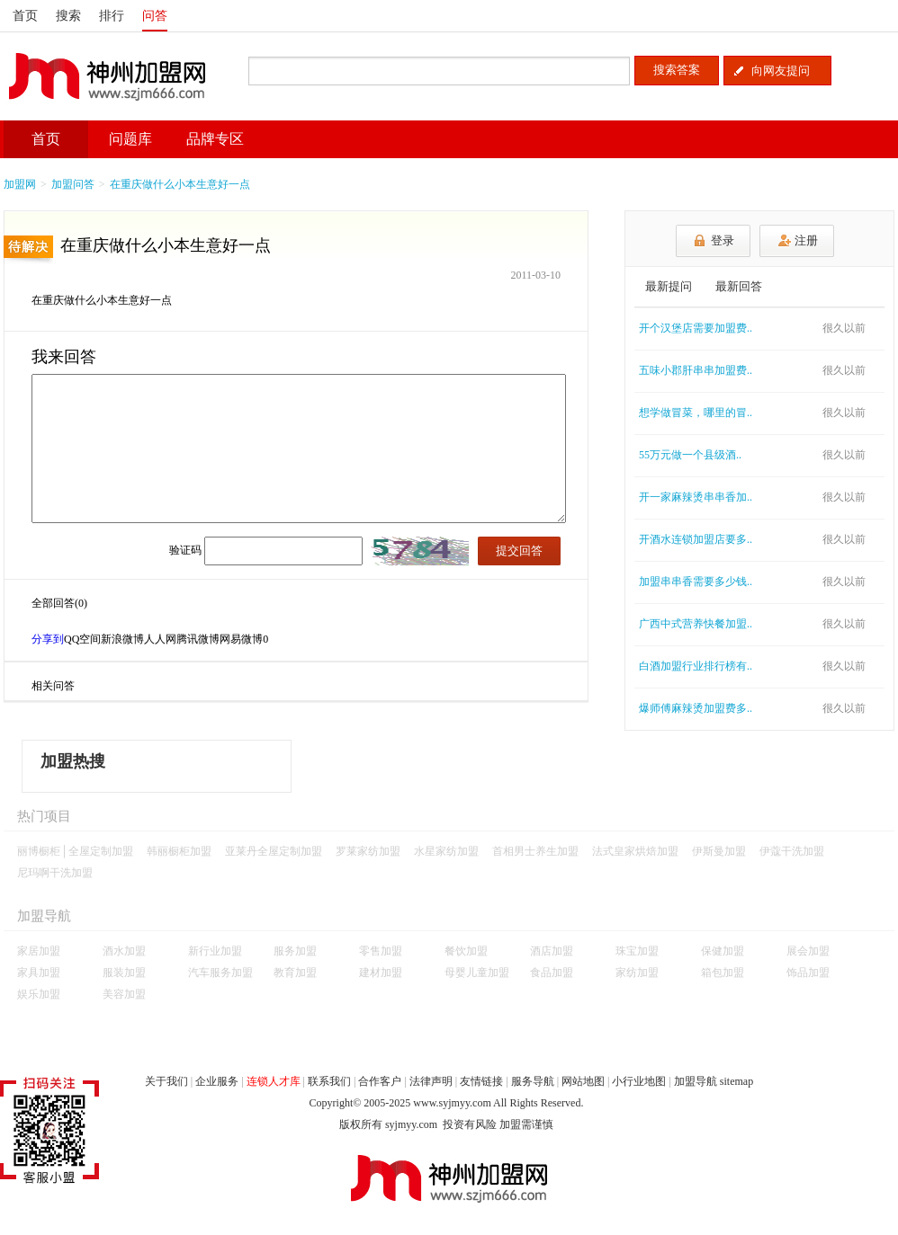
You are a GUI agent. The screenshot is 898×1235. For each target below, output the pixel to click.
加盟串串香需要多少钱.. (695, 581)
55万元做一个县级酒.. (690, 455)
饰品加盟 (808, 972)
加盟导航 (695, 1081)
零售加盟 (380, 951)
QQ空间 (82, 639)
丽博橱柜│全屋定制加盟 (75, 851)
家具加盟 (38, 972)
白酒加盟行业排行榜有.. (695, 666)
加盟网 (20, 184)
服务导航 (532, 1081)
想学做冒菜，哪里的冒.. (695, 412)
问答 (154, 15)
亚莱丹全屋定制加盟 (273, 851)
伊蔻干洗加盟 (791, 851)
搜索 (68, 15)
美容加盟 (124, 994)
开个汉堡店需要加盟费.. (695, 328)
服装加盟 (124, 972)
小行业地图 (639, 1081)
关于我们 (166, 1081)
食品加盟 (551, 972)
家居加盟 (38, 951)
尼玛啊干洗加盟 (55, 872)
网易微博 (241, 639)
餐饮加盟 (466, 951)
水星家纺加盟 (446, 851)
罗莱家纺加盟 (368, 851)
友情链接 (481, 1081)
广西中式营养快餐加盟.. (695, 624)
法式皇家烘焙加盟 (635, 851)
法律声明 (431, 1081)
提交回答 (519, 550)
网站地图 (583, 1081)
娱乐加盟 (38, 994)
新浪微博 (122, 639)
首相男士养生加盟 (535, 851)
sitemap (736, 1081)
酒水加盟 (124, 951)
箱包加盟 (722, 972)
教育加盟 (295, 972)
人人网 (160, 639)
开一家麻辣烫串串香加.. (695, 497)
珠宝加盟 (637, 951)
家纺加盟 (637, 972)
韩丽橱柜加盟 (179, 851)
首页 (25, 15)
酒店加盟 (551, 951)
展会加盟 (808, 951)
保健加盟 (722, 951)
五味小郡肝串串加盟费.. (695, 370)
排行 (111, 15)
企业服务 (216, 1081)
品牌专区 (215, 139)
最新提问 (668, 286)
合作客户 (379, 1081)
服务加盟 (295, 951)
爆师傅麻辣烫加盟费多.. (695, 708)
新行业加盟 (215, 951)
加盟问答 (72, 184)
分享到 (47, 639)
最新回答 (738, 286)
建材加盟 (380, 972)
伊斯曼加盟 (719, 851)
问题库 (130, 139)
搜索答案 (676, 69)
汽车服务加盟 (220, 972)
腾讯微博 (198, 639)
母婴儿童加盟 (477, 972)
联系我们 (329, 1081)
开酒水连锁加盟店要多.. (695, 539)
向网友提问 (780, 70)
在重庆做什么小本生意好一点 (180, 184)
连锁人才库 (274, 1081)
